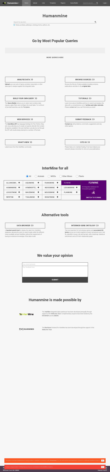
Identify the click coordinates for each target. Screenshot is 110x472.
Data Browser (23, 225)
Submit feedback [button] (83, 119)
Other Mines (65, 176)
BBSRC (56, 316)
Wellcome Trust (56, 314)
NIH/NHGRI (45, 316)
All (28, 176)
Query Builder (74, 3)
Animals (39, 176)
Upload (35, 3)
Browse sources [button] (83, 79)
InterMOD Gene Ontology (83, 225)
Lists (43, 3)
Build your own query (23, 98)
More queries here (55, 57)
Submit (55, 280)
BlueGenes (48, 327)
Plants (80, 176)
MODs (52, 176)
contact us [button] (72, 107)
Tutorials (83, 98)
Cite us (83, 142)
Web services (23, 119)
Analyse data (23, 79)
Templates (53, 3)
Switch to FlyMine (93, 197)
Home (26, 3)
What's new (23, 142)
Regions (63, 3)
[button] (11, 3)
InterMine (47, 312)
